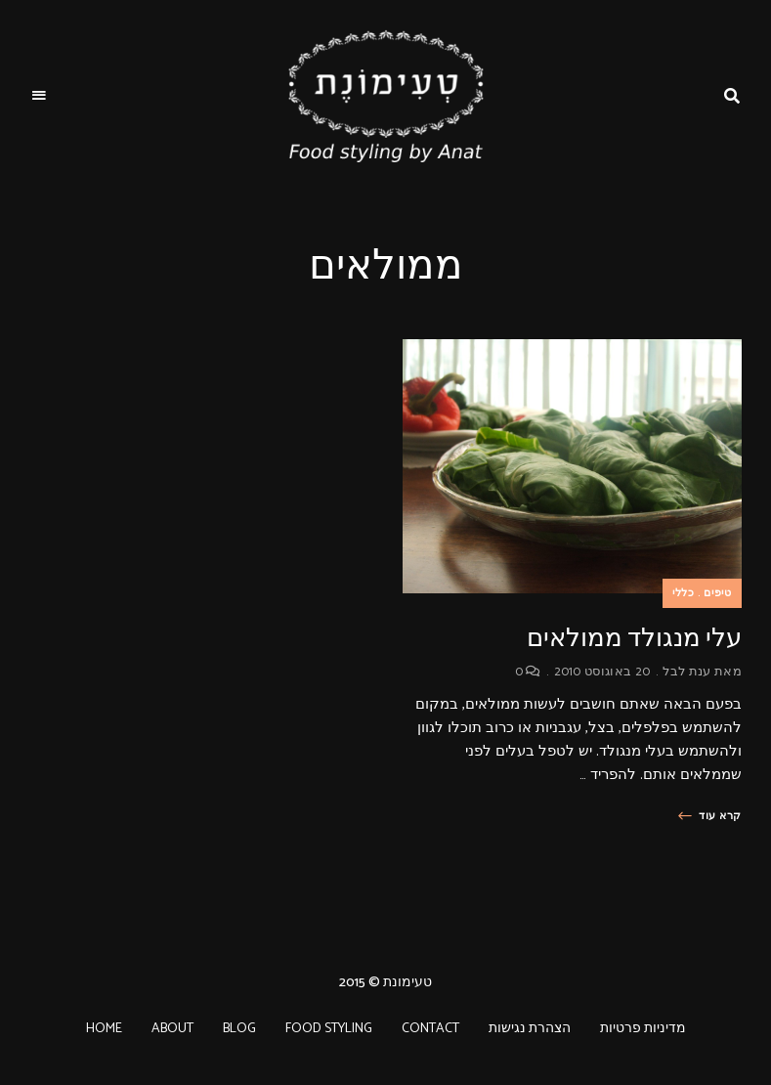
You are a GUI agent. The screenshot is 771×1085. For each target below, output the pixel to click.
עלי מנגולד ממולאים (634, 638)
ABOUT (172, 1029)
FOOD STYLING (328, 1029)
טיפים (718, 593)
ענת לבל (686, 672)
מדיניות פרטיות (643, 1029)
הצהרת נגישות (530, 1029)
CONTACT (430, 1029)
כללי (683, 593)
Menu (39, 95)
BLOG (239, 1029)
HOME (104, 1029)
